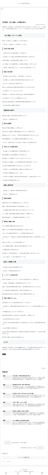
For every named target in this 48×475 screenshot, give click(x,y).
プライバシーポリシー (18, 471)
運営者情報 (26, 471)
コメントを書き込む (24, 457)
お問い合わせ (31, 471)
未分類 (4, 354)
